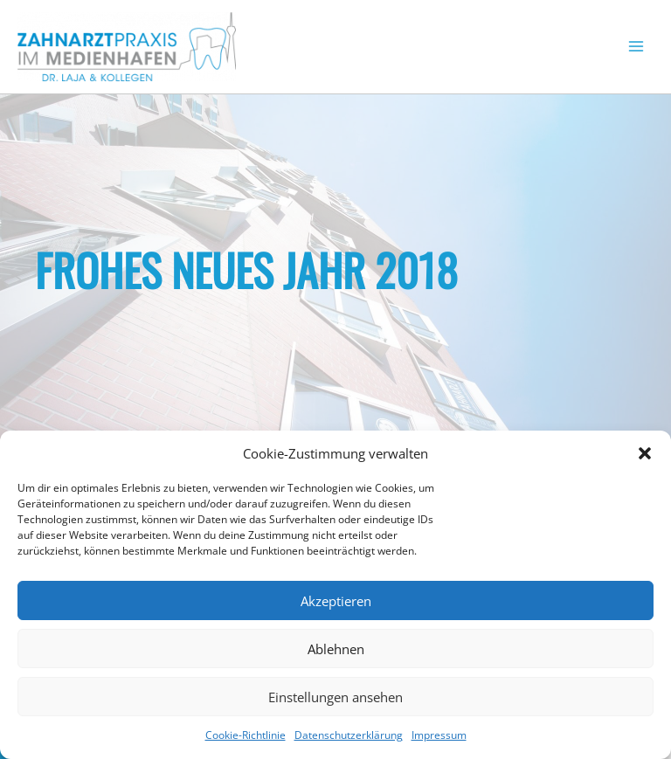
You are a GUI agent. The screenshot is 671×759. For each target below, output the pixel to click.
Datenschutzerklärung (348, 735)
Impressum (439, 735)
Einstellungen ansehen (335, 697)
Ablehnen (336, 649)
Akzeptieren (336, 601)
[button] (645, 453)
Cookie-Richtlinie (245, 735)
